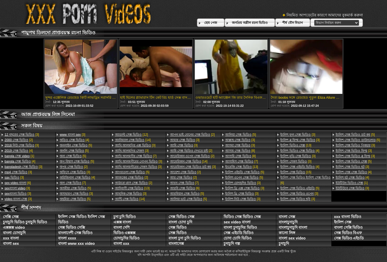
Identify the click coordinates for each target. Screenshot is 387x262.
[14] (133, 140)
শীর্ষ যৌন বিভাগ (292, 23)
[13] (132, 188)
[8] (240, 151)
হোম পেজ (210, 23)
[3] (22, 134)
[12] (131, 134)
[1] (19, 156)
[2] (19, 140)
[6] (18, 183)
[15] (295, 172)
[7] (73, 183)
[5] (76, 145)
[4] (19, 151)
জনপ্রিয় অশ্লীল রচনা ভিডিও (250, 23)
